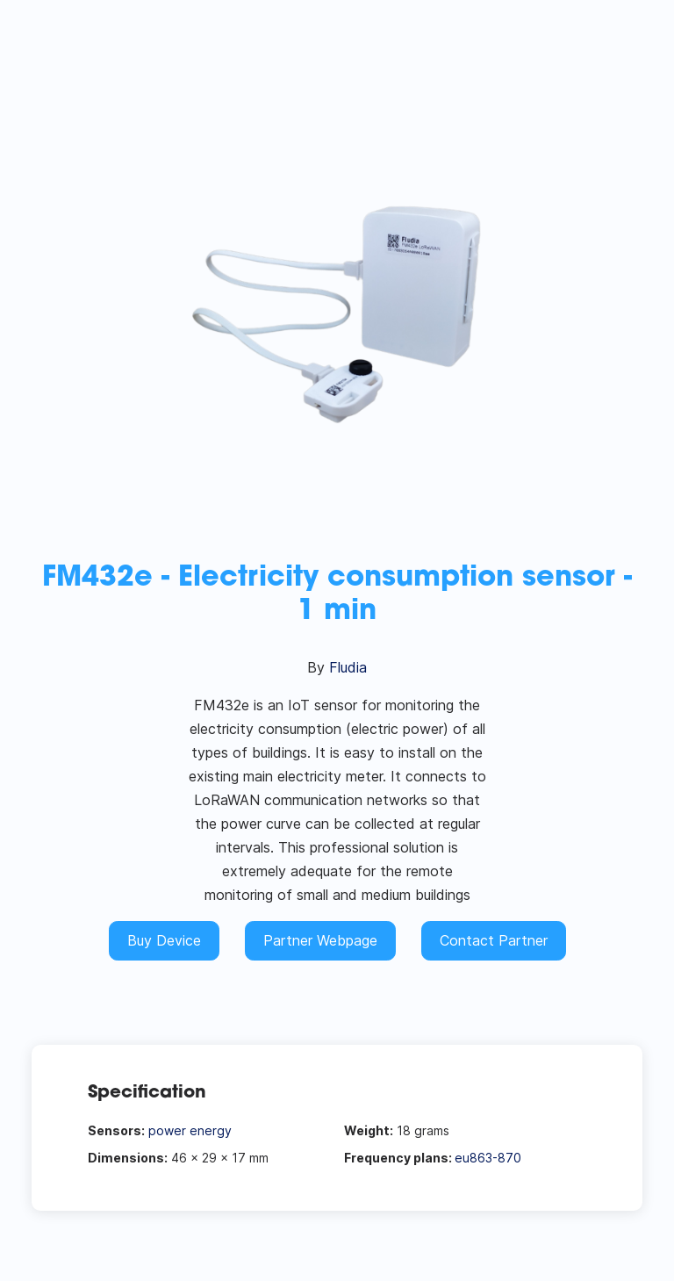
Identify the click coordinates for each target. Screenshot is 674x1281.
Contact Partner (494, 940)
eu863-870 (488, 1157)
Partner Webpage (320, 940)
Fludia (348, 667)
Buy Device (164, 940)
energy (211, 1130)
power (167, 1130)
